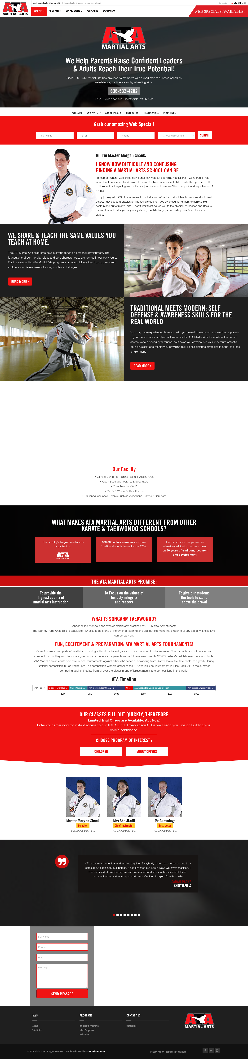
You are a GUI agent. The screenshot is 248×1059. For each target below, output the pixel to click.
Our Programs (74, 13)
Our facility (94, 112)
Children (101, 751)
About (35, 1025)
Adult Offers (147, 751)
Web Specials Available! (219, 11)
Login (223, 3)
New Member (109, 11)
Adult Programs (87, 1030)
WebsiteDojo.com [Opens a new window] (97, 1051)
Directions (169, 112)
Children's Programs (89, 1025)
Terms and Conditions (176, 1051)
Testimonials (151, 112)
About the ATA (113, 112)
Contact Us (92, 11)
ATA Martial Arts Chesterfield (46, 3)
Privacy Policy (157, 1051)
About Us (39, 13)
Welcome (77, 112)
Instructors (132, 112)
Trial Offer (55, 11)
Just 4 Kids (84, 1034)
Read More (20, 281)
